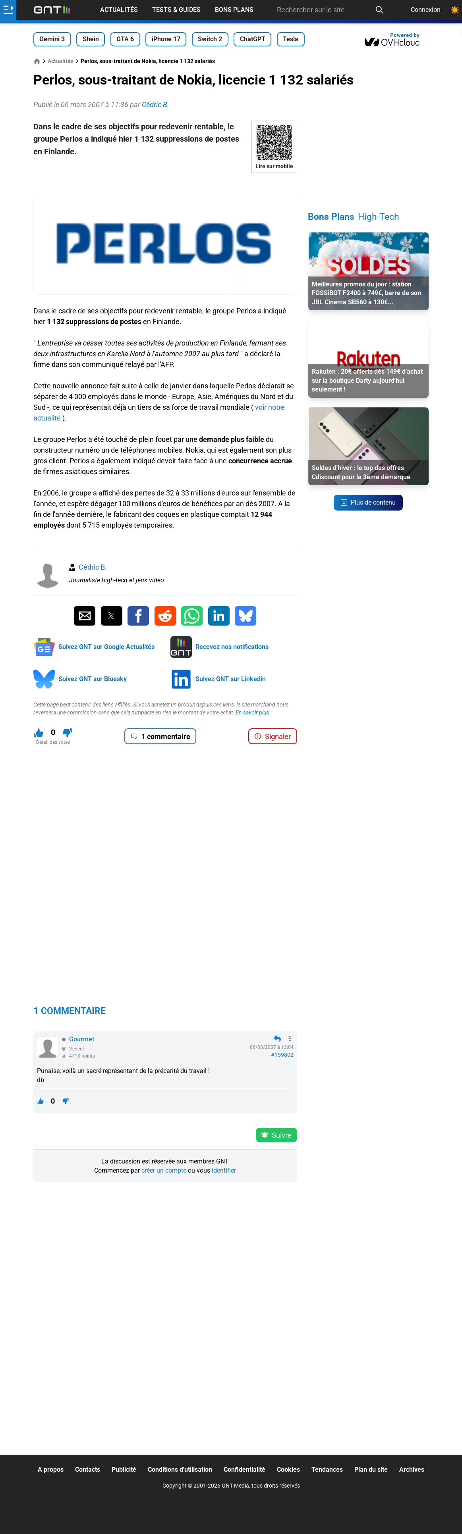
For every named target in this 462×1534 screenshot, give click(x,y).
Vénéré (76, 1049)
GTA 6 (125, 39)
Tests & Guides (176, 9)
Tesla (290, 39)
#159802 (282, 1055)
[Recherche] (379, 10)
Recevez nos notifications (232, 647)
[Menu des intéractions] (290, 1038)
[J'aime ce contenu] (38, 733)
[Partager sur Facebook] (138, 616)
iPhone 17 (166, 39)
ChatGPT (252, 39)
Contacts (87, 1469)
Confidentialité (244, 1469)
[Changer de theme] (455, 10)
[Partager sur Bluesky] (245, 616)
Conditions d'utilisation (180, 1469)
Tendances (327, 1469)
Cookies (288, 1469)
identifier (224, 1170)
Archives (411, 1469)
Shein (91, 39)
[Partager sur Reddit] (165, 616)
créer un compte (163, 1170)
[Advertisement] (165, 185)
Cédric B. (93, 567)
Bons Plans (234, 9)
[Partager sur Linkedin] (219, 616)
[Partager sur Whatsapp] (192, 616)
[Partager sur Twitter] (111, 616)
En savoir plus (252, 712)
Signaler (272, 736)
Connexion (426, 9)
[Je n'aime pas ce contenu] (67, 733)
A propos (51, 1469)
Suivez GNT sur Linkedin (230, 679)
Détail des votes (53, 742)
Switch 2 (210, 39)
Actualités (119, 9)
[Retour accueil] (52, 9)
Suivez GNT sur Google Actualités (106, 647)
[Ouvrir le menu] (8, 10)
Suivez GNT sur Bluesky (92, 679)
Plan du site (371, 1469)
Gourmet (81, 1039)
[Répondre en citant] (277, 1038)
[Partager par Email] (84, 616)
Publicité (124, 1469)
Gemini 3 (52, 39)
